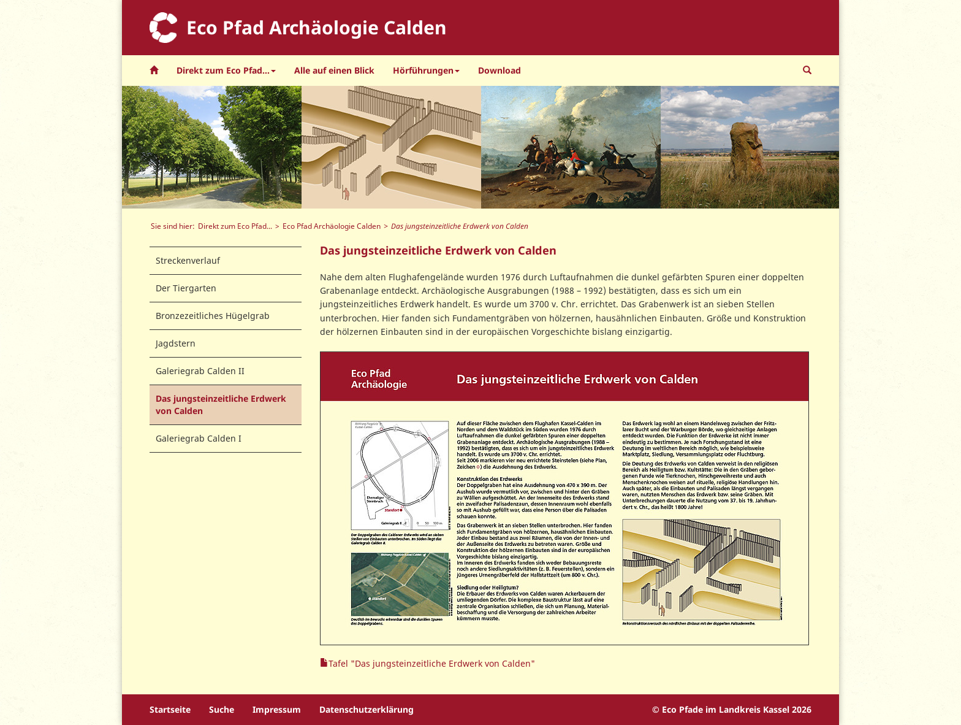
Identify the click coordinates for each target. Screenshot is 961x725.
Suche (221, 709)
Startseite (170, 709)
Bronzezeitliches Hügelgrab (213, 315)
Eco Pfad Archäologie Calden (332, 226)
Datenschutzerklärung (366, 709)
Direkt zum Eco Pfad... (235, 226)
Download (499, 70)
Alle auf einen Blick (334, 70)
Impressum (277, 709)
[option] (212, 147)
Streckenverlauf (188, 260)
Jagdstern (176, 343)
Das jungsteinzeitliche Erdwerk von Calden (221, 404)
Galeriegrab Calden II (200, 371)
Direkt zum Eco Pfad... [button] (226, 70)
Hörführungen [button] (426, 70)
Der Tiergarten (186, 288)
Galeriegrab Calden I (198, 438)
